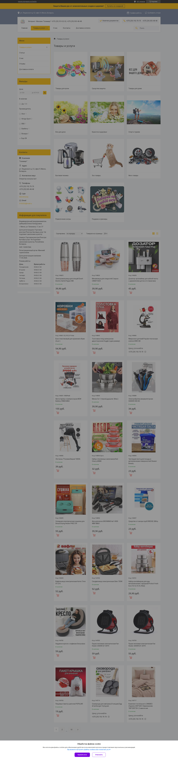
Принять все (82, 755)
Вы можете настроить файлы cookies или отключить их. (88, 749)
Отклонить (99, 755)
